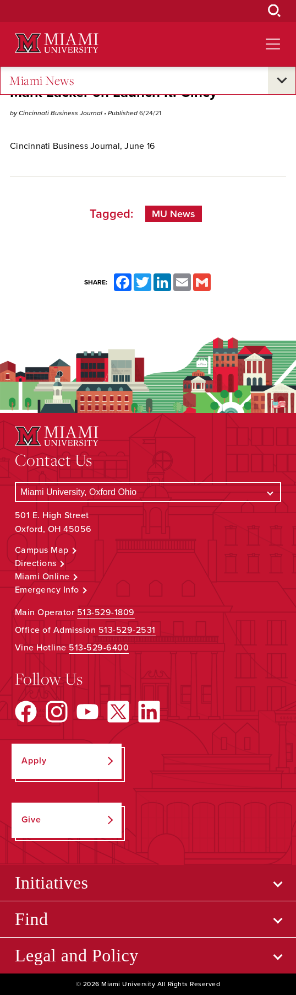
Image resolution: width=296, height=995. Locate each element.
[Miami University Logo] (56, 43)
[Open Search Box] (274, 11)
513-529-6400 (99, 647)
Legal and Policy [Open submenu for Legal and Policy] (77, 955)
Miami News (41, 81)
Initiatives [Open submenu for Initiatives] (51, 882)
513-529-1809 (106, 612)
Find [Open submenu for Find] (31, 919)
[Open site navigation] (273, 44)
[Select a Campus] (148, 492)
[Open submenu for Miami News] (281, 80)
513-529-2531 (127, 630)
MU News (173, 214)
